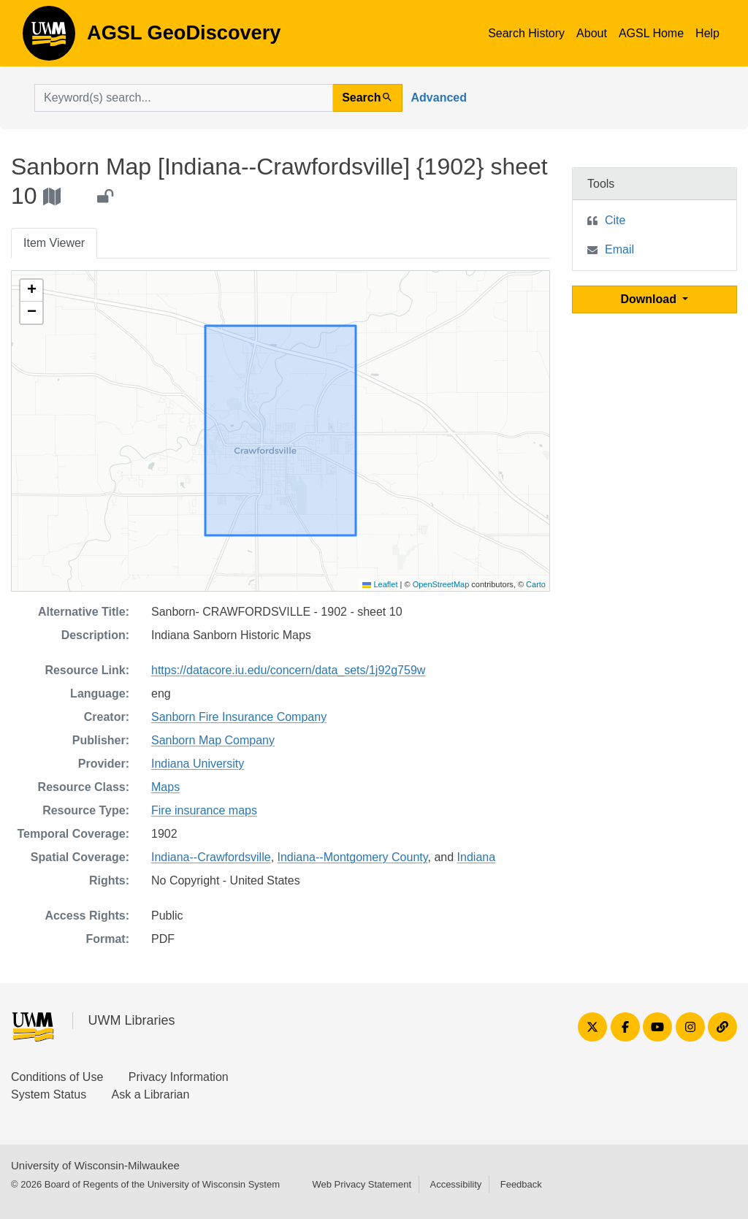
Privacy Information (179, 1077)
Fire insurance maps (204, 810)
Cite (615, 220)
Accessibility (455, 1184)
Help (707, 33)
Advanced (439, 97)
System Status (48, 1094)
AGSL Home (651, 33)
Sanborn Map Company (213, 740)
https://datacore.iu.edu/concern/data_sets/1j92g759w (288, 670)
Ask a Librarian (151, 1094)
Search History (526, 33)
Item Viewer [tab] (54, 243)
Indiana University (197, 763)
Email (619, 249)
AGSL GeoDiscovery (48, 38)
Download (650, 299)
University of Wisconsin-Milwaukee (95, 1165)
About (591, 33)
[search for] (183, 98)
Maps (165, 787)
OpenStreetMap (441, 584)
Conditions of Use (57, 1077)
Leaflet (379, 584)
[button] (31, 291)
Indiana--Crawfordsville (211, 857)
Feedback (521, 1184)
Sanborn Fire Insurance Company (239, 717)
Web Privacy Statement (361, 1184)
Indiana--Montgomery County (353, 857)
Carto (536, 584)
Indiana (476, 857)
